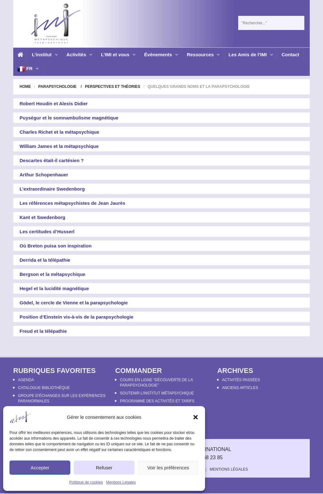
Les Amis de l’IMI (250, 54)
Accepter (40, 467)
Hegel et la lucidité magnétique (54, 288)
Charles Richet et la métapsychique (59, 132)
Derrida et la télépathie (45, 260)
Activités (80, 54)
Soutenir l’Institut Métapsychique (157, 393)
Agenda (26, 380)
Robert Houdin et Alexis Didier (54, 103)
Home (25, 86)
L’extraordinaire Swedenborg (52, 189)
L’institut (45, 54)
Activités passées (241, 380)
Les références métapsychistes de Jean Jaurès (72, 203)
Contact (290, 54)
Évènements (161, 54)
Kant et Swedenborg (42, 217)
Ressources (203, 54)
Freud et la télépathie (43, 331)
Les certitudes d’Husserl (47, 231)
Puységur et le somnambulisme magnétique (69, 117)
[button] (195, 417)
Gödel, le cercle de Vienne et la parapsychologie (74, 302)
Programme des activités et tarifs (157, 401)
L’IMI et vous (118, 54)
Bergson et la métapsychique (52, 274)
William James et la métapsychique (59, 146)
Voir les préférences (168, 467)
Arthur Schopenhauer (44, 174)
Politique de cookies (86, 482)
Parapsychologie (57, 86)
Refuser (104, 467)
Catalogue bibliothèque (44, 388)
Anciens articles (240, 388)
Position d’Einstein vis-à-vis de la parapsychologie (76, 317)
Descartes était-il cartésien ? (52, 160)
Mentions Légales (121, 482)
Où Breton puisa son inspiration (55, 245)
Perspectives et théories (112, 86)
